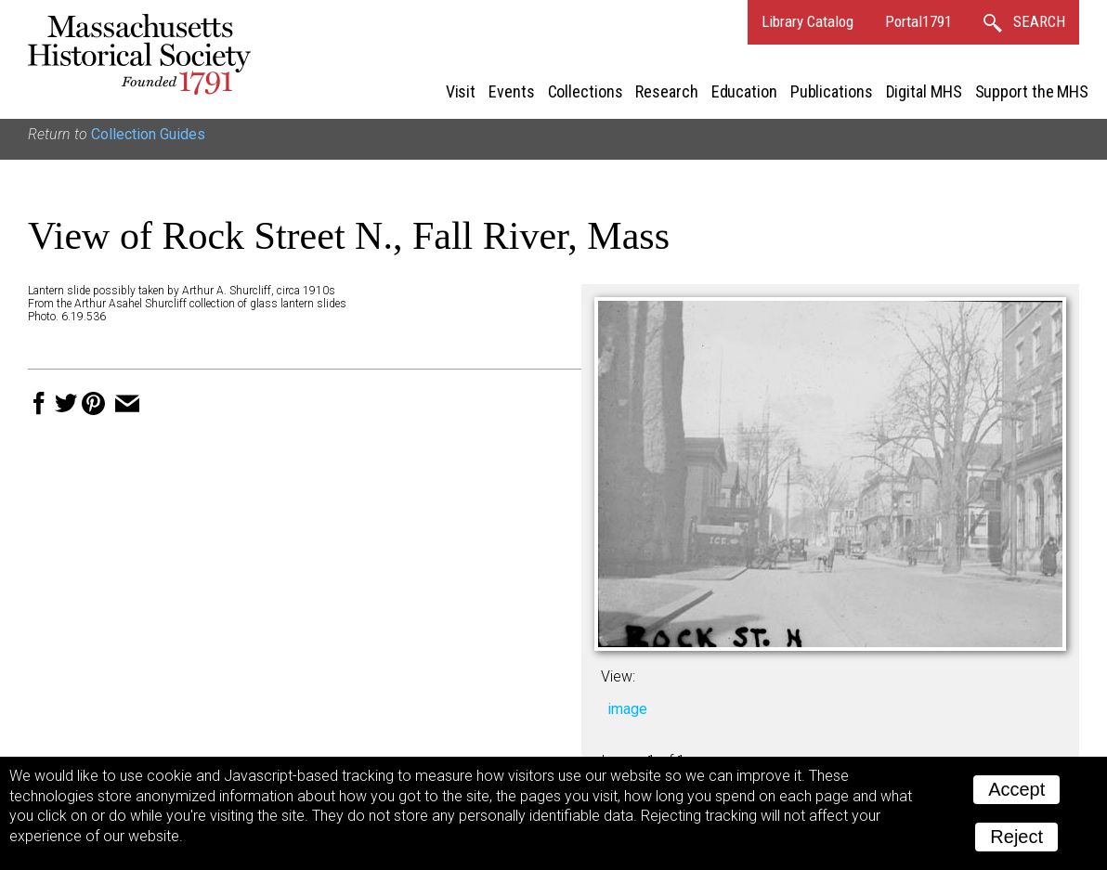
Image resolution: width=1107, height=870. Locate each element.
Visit (461, 91)
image (627, 709)
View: (618, 676)
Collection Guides (148, 134)
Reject (1016, 836)
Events (511, 91)
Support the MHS (1032, 91)
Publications (831, 91)
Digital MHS (924, 91)
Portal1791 (918, 21)
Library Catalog (807, 21)
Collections (585, 91)
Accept (1016, 789)
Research (666, 91)
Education (744, 91)
